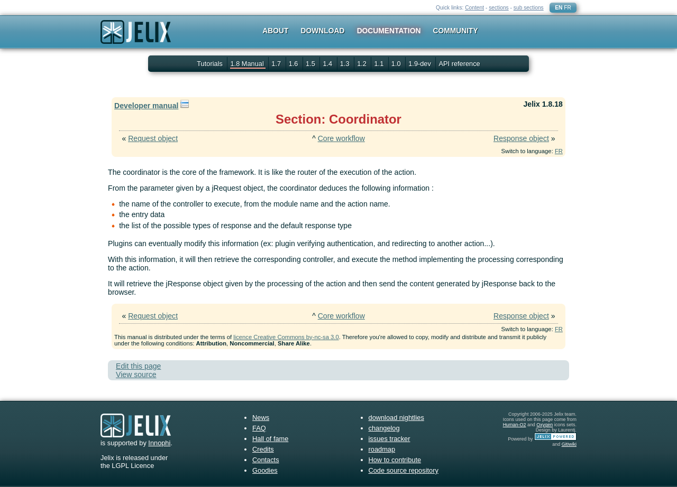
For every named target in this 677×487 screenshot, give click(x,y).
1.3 (345, 64)
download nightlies (396, 418)
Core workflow (341, 138)
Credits (263, 449)
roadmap (382, 449)
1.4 (328, 64)
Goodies (265, 470)
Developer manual (146, 105)
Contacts (265, 460)
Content (474, 8)
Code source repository (403, 470)
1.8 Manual (248, 64)
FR (567, 8)
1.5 (311, 64)
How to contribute (395, 460)
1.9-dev (420, 64)
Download (323, 30)
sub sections (529, 8)
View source (136, 374)
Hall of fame (270, 439)
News (260, 418)
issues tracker (389, 439)
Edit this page (138, 366)
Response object (521, 138)
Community (455, 30)
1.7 (276, 64)
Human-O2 (514, 424)
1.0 (396, 64)
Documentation (389, 30)
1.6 (294, 64)
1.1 (379, 64)
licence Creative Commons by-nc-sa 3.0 (285, 337)
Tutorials (210, 64)
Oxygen (544, 424)
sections (499, 8)
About (275, 30)
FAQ (259, 428)
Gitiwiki (569, 444)
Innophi (159, 443)
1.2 (362, 64)
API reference (459, 64)
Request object (153, 138)
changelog (384, 428)
